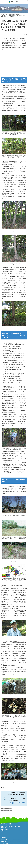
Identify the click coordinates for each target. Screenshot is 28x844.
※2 (12, 743)
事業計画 (3, 828)
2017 (11, 810)
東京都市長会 (4, 840)
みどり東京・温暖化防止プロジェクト (10, 826)
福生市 (10, 808)
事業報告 (3, 831)
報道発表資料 (4, 829)
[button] (16, 803)
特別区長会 (4, 841)
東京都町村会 (4, 843)
